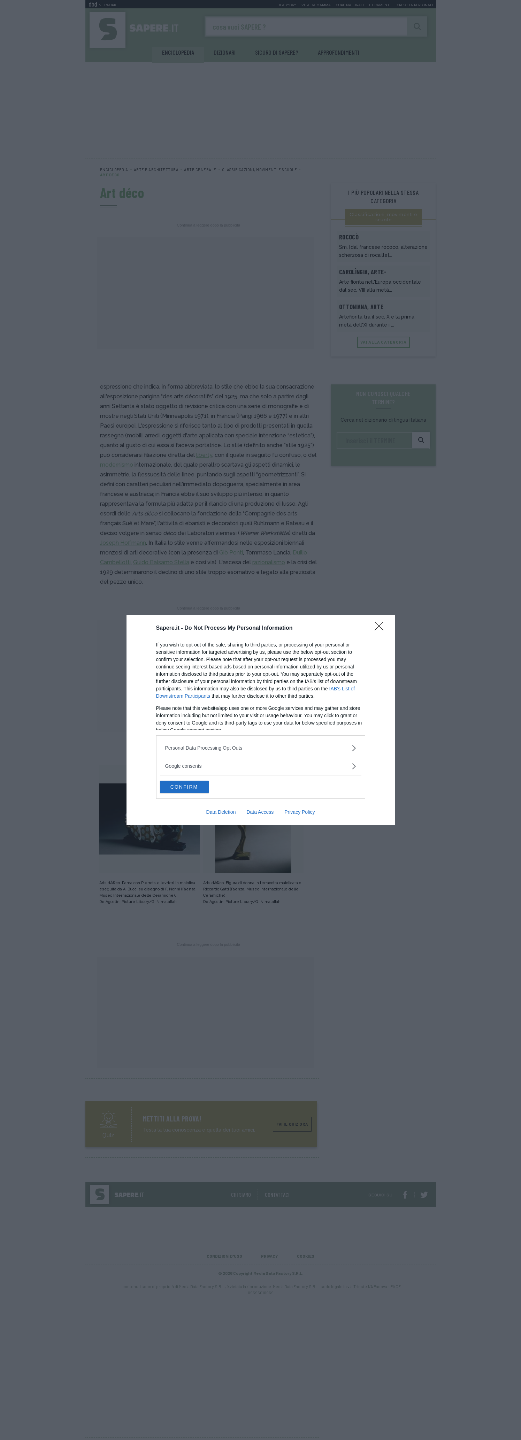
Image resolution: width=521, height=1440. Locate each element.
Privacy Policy (299, 812)
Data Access (260, 812)
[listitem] (260, 747)
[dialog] (261, 720)
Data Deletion (221, 812)
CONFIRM (193, 787)
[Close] (381, 627)
